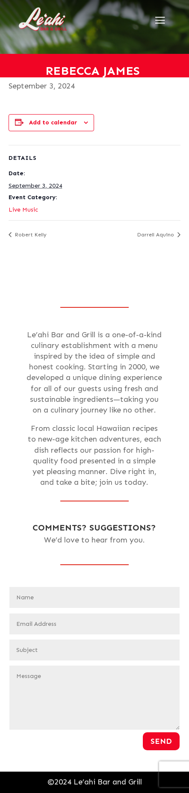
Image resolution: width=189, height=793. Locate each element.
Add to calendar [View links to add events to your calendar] (53, 122)
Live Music (23, 209)
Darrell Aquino (156, 235)
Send (161, 741)
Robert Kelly (30, 235)
